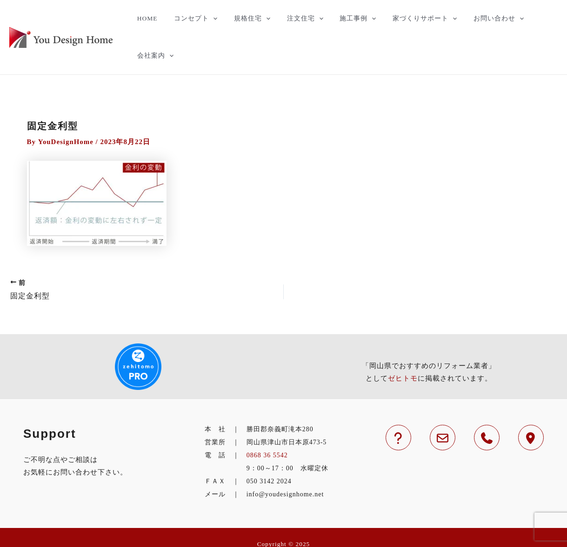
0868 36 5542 (267, 418)
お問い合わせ (477, 18)
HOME (150, 18)
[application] (212, 18)
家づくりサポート (407, 18)
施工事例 (345, 18)
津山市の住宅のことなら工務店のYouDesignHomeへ (283, 520)
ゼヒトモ (403, 341)
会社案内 (533, 18)
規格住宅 (247, 18)
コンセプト (194, 18)
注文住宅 (296, 18)
